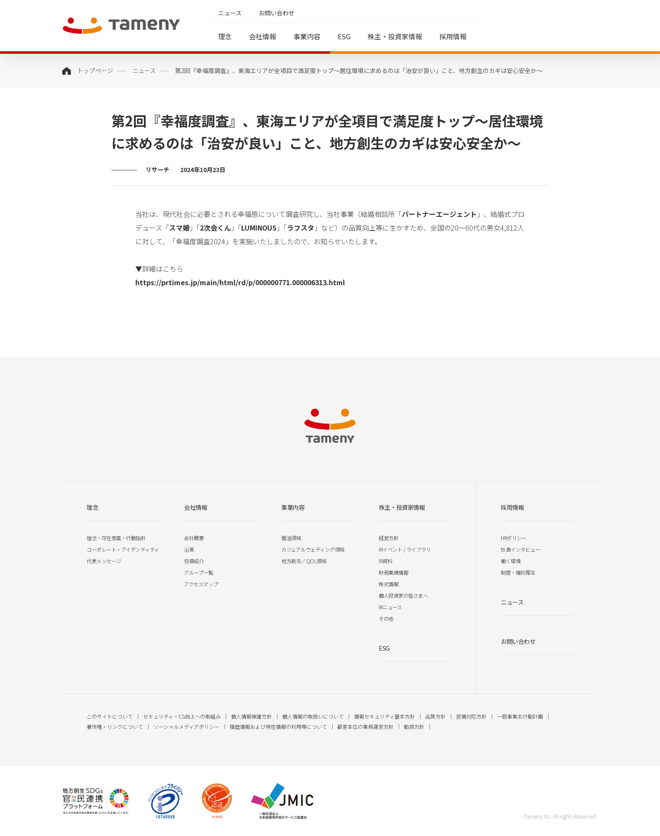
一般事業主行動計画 (520, 716)
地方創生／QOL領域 (303, 560)
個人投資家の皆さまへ (403, 595)
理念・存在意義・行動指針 (116, 537)
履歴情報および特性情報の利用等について (278, 726)
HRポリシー (513, 537)
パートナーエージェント (439, 214)
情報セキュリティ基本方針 (384, 716)
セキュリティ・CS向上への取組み (182, 716)
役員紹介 (194, 560)
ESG (344, 36)
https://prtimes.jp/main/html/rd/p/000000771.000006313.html (240, 282)
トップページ (95, 70)
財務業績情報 (393, 572)
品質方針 (435, 716)
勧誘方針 (414, 726)
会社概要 (194, 537)
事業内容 (307, 36)
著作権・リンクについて (115, 726)
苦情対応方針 (471, 716)
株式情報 (388, 584)
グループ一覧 (198, 572)
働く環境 (510, 560)
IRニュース (390, 607)
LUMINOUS (259, 227)
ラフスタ (300, 227)
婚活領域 (291, 537)
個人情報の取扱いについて (313, 716)
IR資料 (385, 560)
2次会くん (215, 227)
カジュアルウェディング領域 (313, 549)
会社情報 (262, 36)
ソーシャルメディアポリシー (186, 726)
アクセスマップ (201, 584)
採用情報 (453, 36)
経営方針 (388, 537)
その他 (386, 618)
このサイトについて (110, 716)
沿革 (189, 549)
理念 (225, 36)
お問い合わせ (277, 13)
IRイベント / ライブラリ (405, 549)
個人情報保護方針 (251, 716)
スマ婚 (179, 227)
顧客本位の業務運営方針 (365, 726)
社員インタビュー (520, 549)
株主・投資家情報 (395, 36)
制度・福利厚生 (518, 572)
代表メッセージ (104, 560)
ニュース (230, 13)
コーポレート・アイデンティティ (123, 549)
